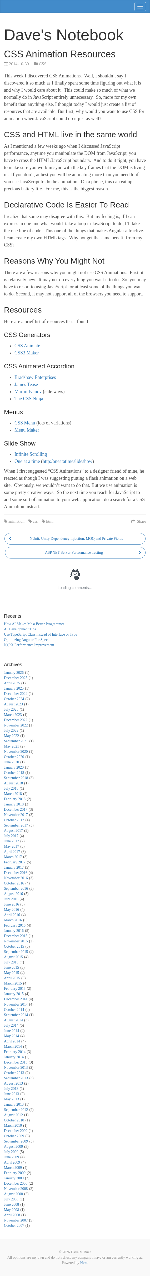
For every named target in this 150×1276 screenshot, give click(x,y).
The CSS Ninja (28, 398)
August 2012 (13, 1115)
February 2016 (15, 925)
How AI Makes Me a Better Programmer (34, 624)
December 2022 (15, 720)
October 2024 (14, 699)
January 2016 (14, 931)
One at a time (27, 461)
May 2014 (11, 1036)
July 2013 (11, 1089)
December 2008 (15, 1183)
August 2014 (13, 1020)
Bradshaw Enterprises (35, 377)
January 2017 (14, 867)
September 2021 (16, 741)
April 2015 (12, 978)
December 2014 (15, 999)
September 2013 (16, 1078)
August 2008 (13, 1194)
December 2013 (15, 1062)
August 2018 (13, 783)
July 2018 (11, 788)
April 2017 (12, 852)
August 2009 (13, 1147)
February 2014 (15, 1052)
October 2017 (14, 820)
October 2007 (14, 1226)
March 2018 (13, 794)
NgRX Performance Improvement (29, 645)
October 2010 (14, 1120)
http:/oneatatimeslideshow (67, 461)
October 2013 (14, 1073)
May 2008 (11, 1210)
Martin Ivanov (28, 391)
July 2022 (11, 731)
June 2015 (11, 968)
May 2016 (11, 910)
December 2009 (15, 1131)
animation (16, 521)
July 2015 (11, 962)
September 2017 (16, 825)
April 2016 (12, 915)
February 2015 (15, 989)
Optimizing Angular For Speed (26, 640)
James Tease (26, 384)
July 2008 (11, 1199)
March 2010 (13, 1125)
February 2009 (15, 1173)
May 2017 (11, 846)
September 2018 (16, 778)
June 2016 (11, 904)
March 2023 (13, 715)
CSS (43, 64)
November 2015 (16, 941)
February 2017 (15, 862)
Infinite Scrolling (30, 454)
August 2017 (13, 831)
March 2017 (13, 857)
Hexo (84, 1263)
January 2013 (14, 1104)
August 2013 (13, 1083)
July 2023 (11, 709)
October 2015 (14, 946)
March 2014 (13, 1047)
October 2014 (14, 1010)
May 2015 (11, 973)
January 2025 (14, 688)
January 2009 (14, 1178)
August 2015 (13, 957)
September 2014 (16, 1015)
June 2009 (11, 1157)
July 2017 (11, 836)
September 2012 (16, 1110)
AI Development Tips (20, 629)
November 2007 (16, 1220)
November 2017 (16, 815)
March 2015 (13, 983)
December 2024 (15, 694)
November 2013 (16, 1068)
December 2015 (15, 936)
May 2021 (11, 746)
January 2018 (14, 804)
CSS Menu (24, 423)
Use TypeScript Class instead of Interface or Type (40, 634)
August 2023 (13, 704)
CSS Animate (27, 345)
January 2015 (14, 994)
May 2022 (11, 736)
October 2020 (14, 757)
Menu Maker (26, 430)
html (49, 521)
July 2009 (11, 1152)
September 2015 (16, 952)
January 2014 (14, 1057)
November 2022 (16, 725)
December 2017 (15, 810)
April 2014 (12, 1041)
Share (138, 521)
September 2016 (16, 889)
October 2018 (14, 773)
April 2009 (12, 1162)
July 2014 (11, 1025)
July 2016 (11, 899)
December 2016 (15, 873)
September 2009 (16, 1141)
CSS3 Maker (26, 352)
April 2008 (12, 1215)
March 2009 (13, 1168)
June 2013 (11, 1094)
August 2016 (13, 894)
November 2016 (16, 878)
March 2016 (13, 920)
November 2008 (16, 1189)
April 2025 (12, 683)
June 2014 (11, 1031)
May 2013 (11, 1099)
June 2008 (11, 1204)
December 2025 (15, 678)
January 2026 (14, 673)
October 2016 (14, 883)
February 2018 (15, 799)
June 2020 (11, 762)
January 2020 (14, 767)
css (35, 521)
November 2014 (16, 1004)
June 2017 (11, 841)
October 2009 (14, 1136)
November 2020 (16, 752)
